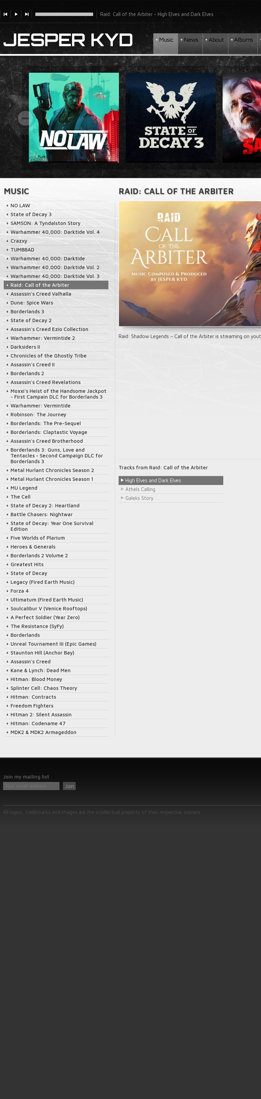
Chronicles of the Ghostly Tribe (49, 356)
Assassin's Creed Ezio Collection (49, 329)
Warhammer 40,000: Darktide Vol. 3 (55, 276)
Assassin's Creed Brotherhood (47, 441)
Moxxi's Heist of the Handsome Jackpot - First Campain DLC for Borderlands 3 (58, 394)
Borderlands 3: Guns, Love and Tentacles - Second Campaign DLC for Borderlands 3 (57, 455)
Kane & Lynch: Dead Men (41, 670)
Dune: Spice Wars (32, 303)
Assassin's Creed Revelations (46, 382)
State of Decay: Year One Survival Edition (52, 526)
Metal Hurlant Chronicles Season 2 (52, 470)
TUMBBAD (22, 249)
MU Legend (24, 488)
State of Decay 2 (31, 320)
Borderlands (25, 635)
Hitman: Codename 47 (38, 723)
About (216, 39)
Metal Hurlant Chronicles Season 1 (52, 479)
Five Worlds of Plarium (38, 538)
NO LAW (20, 205)
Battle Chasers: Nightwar (42, 514)
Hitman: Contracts (33, 697)
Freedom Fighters (32, 706)
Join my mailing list (26, 777)
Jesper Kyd (68, 40)
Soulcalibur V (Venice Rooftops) (49, 608)
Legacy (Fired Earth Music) (43, 582)
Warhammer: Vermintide (41, 405)
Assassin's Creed (31, 661)
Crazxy (19, 241)
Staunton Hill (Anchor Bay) (42, 653)
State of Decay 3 (31, 214)
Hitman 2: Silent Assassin (41, 714)
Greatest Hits (27, 564)
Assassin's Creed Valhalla (41, 294)
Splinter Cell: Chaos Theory (44, 688)
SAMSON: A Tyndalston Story (46, 223)
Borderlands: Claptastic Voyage (49, 432)
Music (166, 39)
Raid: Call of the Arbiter (40, 285)
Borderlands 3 (27, 311)
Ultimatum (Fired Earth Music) (47, 600)
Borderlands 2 (27, 373)
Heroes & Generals (33, 547)
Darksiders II (25, 347)
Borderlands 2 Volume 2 (39, 555)
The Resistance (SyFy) (37, 626)
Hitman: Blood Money (36, 679)
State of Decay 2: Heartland (45, 505)
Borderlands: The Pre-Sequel (46, 423)
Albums (243, 39)
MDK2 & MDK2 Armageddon (43, 732)
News (191, 39)
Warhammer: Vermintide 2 (43, 338)
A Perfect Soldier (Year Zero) (45, 617)
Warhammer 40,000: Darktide (48, 258)
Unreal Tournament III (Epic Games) (54, 644)
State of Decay (29, 573)
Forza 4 (20, 591)
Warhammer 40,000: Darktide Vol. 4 (55, 232)
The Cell (21, 497)
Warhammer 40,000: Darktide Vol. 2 (55, 267)
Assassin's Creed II (33, 364)
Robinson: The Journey (38, 414)
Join (69, 786)
